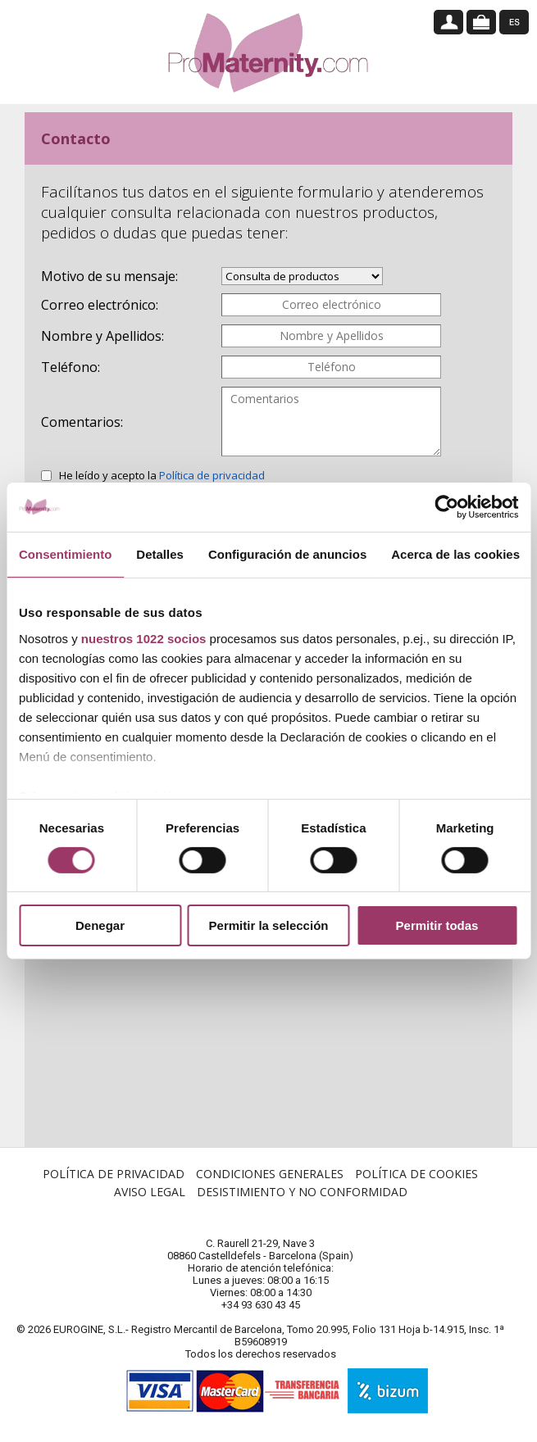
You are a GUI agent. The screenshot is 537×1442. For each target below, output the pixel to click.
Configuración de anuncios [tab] (287, 554)
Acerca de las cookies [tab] (455, 554)
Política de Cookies (416, 1186)
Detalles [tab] (160, 554)
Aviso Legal (149, 1204)
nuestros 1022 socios (144, 638)
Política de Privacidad (113, 1186)
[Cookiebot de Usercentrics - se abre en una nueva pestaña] (446, 507)
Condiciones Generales (270, 1186)
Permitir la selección (269, 925)
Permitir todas (437, 925)
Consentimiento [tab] (65, 554)
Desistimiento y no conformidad (302, 1204)
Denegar (100, 925)
